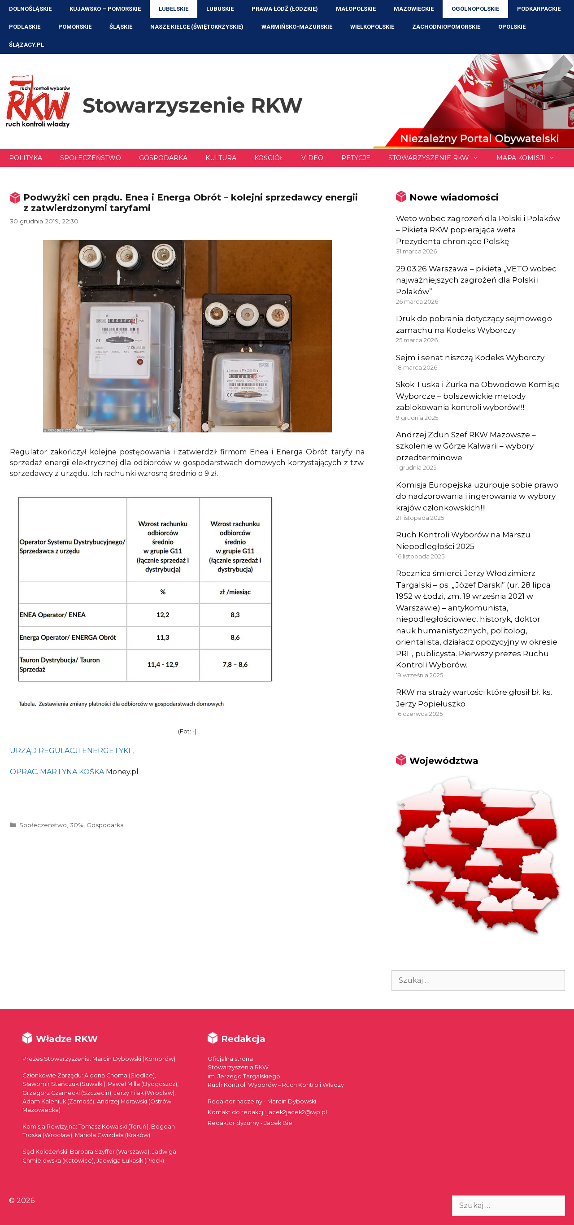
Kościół (268, 158)
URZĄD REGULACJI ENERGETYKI (70, 750)
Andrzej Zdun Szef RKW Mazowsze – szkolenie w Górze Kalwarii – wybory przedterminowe (466, 446)
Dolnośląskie (30, 8)
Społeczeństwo (90, 158)
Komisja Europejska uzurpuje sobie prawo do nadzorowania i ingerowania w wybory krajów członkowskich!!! (477, 496)
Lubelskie (173, 8)
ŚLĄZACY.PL (26, 44)
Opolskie (512, 26)
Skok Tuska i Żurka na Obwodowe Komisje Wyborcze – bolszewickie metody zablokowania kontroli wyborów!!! (478, 396)
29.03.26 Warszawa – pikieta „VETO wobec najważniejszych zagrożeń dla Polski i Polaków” (476, 280)
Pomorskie (74, 26)
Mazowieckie (414, 8)
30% (76, 824)
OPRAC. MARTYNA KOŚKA (57, 771)
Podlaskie (24, 26)
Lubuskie (220, 8)
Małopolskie (356, 8)
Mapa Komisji (530, 158)
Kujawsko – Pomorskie (105, 8)
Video (312, 158)
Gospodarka (163, 158)
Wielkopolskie (372, 26)
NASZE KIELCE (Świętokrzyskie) (197, 26)
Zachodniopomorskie (446, 26)
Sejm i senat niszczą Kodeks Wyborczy (470, 357)
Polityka (25, 158)
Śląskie (120, 26)
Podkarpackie (539, 8)
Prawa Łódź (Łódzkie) (285, 8)
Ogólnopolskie (475, 8)
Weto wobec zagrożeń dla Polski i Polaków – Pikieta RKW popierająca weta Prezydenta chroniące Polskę (478, 230)
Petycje (355, 158)
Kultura (220, 158)
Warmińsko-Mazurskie (296, 26)
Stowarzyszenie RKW (193, 105)
